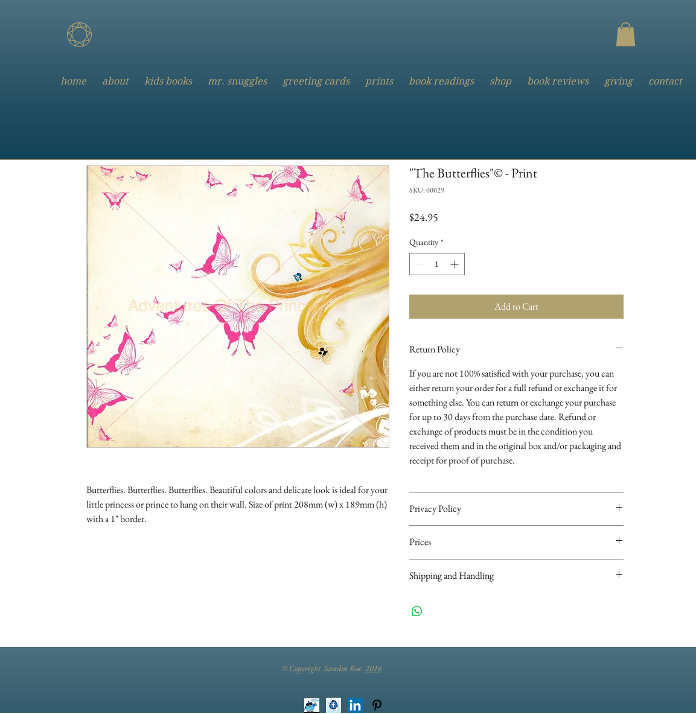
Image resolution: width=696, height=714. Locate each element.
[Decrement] (418, 264)
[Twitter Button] (311, 705)
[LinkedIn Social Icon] (355, 705)
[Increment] (455, 264)
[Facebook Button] (333, 705)
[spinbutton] (437, 264)
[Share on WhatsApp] (417, 611)
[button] (626, 34)
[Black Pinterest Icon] (377, 705)
